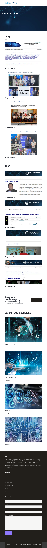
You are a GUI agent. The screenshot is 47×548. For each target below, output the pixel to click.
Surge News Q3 (10, 127)
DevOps (6, 488)
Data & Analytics (9, 485)
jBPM (6, 491)
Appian (6, 475)
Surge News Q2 (10, 98)
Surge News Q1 (10, 68)
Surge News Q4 (10, 157)
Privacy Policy (35, 544)
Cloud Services (8, 482)
